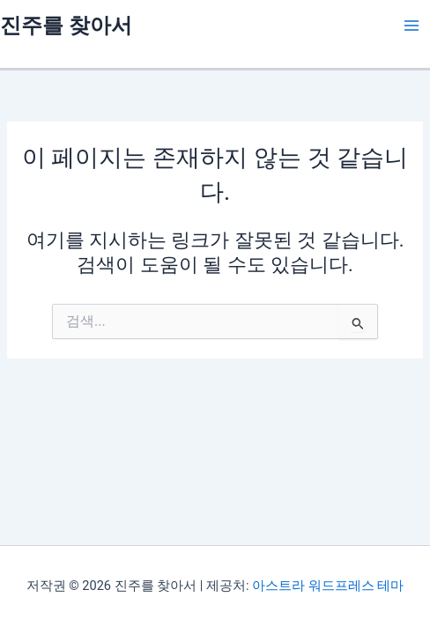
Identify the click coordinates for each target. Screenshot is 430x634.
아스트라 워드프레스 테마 (328, 585)
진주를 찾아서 (66, 25)
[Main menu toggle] (411, 25)
